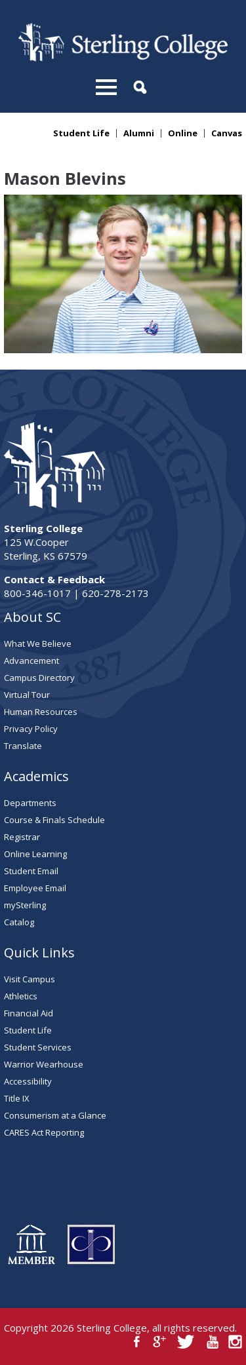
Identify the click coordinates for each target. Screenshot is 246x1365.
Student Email (31, 871)
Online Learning (35, 854)
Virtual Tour (27, 695)
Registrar (22, 837)
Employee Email (35, 888)
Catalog (19, 922)
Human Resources (40, 712)
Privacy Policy (31, 729)
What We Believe (38, 643)
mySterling (25, 905)
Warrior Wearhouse (43, 1064)
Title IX (17, 1098)
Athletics (20, 996)
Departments (30, 803)
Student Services (38, 1047)
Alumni (138, 133)
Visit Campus (29, 979)
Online (182, 133)
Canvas (226, 133)
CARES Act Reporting (44, 1132)
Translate (23, 746)
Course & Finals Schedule (54, 820)
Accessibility (28, 1081)
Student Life (81, 133)
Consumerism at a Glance (55, 1115)
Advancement (31, 660)
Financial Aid (28, 1013)
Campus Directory (39, 677)
